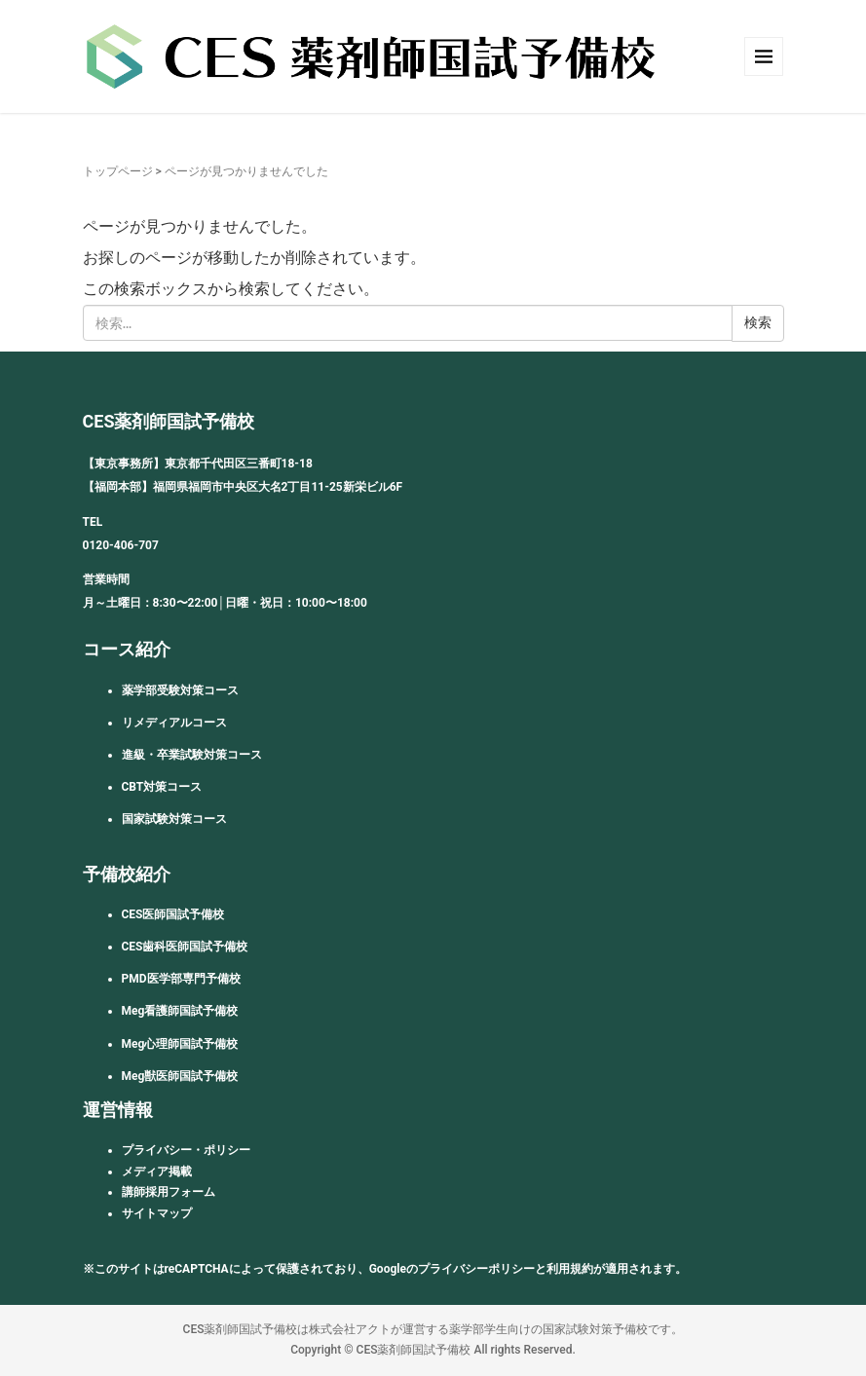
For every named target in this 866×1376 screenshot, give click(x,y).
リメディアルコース (174, 722)
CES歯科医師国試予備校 (185, 946)
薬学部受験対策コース (180, 690)
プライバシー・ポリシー (186, 1150)
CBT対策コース (162, 787)
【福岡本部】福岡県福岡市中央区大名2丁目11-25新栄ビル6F (243, 487)
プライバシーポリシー (476, 1269)
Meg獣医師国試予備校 (180, 1076)
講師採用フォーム (168, 1192)
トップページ (118, 171)
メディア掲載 (157, 1171)
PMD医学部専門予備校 (181, 979)
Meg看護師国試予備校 (180, 1011)
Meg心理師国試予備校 (180, 1044)
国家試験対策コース (174, 819)
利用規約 (569, 1269)
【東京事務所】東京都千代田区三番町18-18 (198, 463)
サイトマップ (157, 1213)
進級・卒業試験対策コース (192, 755)
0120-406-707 (121, 545)
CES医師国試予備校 (173, 914)
